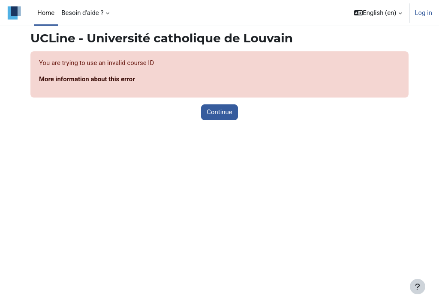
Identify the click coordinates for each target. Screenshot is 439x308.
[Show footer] (417, 286)
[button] (378, 13)
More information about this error (87, 79)
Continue (219, 112)
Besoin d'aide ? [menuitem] (82, 13)
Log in (423, 13)
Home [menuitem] (45, 13)
